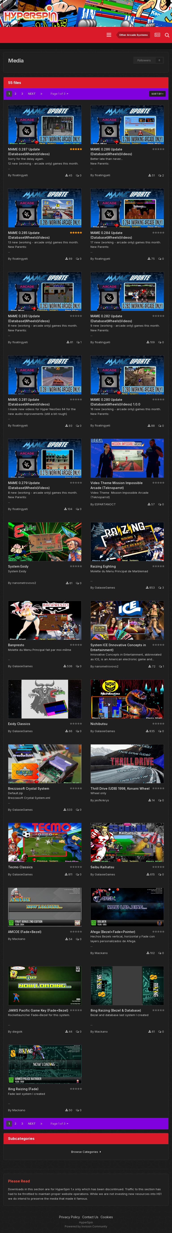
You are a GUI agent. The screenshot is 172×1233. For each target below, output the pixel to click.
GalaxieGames (105, 587)
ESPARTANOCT (105, 504)
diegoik (17, 1031)
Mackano (18, 939)
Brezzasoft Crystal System (28, 788)
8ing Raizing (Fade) (23, 1089)
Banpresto (16, 645)
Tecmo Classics (20, 867)
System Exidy (18, 566)
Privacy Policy (69, 1217)
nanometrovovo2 (24, 583)
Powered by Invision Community (86, 1226)
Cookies (107, 1217)
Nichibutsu (99, 724)
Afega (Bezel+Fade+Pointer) (112, 932)
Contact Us (90, 1217)
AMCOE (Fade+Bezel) (24, 932)
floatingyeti (20, 175)
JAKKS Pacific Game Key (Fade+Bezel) (38, 1010)
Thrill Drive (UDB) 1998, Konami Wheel (120, 788)
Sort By (157, 93)
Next (32, 93)
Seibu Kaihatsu (102, 867)
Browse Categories (86, 1152)
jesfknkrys (102, 800)
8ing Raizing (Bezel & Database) (115, 1010)
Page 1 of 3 (59, 93)
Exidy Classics (19, 724)
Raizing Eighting (103, 566)
